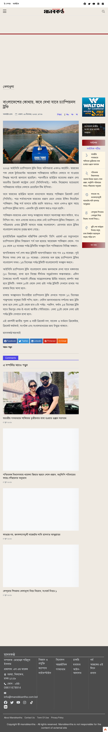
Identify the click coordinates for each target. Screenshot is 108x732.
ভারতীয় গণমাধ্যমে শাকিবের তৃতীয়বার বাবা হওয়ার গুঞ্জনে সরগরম (34, 418)
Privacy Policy (57, 718)
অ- (72, 114)
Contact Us (29, 718)
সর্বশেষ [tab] (93, 142)
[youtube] (94, 3)
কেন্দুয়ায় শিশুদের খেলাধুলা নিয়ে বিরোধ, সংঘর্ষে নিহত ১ (30, 591)
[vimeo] (98, 3)
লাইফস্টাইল (45, 673)
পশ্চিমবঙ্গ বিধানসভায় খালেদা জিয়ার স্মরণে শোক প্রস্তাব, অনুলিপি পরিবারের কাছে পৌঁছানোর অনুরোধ (92, 179)
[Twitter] (12, 702)
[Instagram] (25, 702)
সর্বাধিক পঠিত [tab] (93, 148)
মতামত (77, 664)
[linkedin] (5, 706)
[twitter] (89, 3)
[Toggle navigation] (103, 11)
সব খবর (94, 245)
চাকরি (76, 659)
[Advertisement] (54, 24)
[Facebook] (6, 702)
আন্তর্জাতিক (61, 664)
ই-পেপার (7, 4)
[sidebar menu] (4, 11)
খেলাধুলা (8, 87)
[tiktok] (31, 702)
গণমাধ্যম (60, 669)
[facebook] (85, 3)
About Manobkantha (13, 718)
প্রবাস (93, 673)
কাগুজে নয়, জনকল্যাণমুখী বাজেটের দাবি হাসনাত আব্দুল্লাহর (31, 534)
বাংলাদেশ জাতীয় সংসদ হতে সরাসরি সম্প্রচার (91, 129)
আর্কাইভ (16, 4)
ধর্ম (91, 659)
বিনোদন (60, 659)
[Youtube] (19, 702)
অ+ (67, 114)
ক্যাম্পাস (43, 668)
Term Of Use (43, 718)
